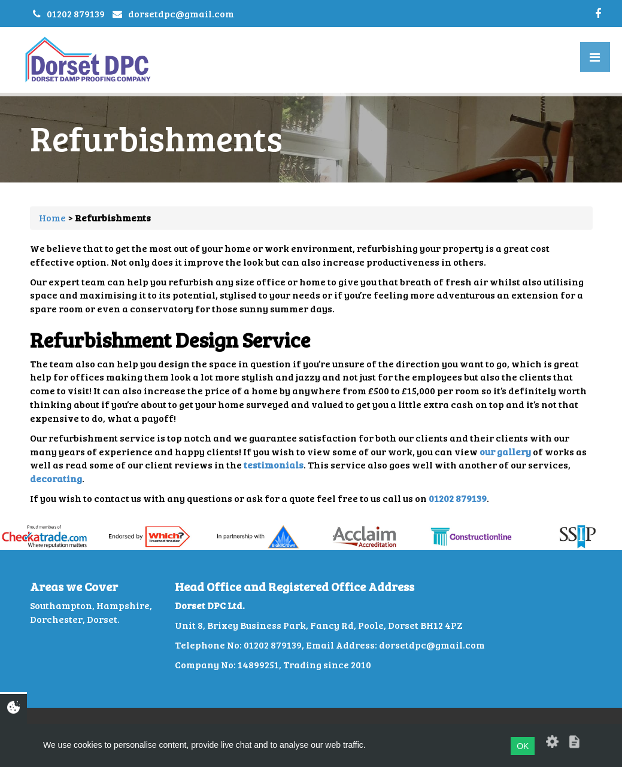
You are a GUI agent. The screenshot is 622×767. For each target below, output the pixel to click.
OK (523, 746)
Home (52, 217)
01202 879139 (76, 13)
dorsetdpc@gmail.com (181, 13)
